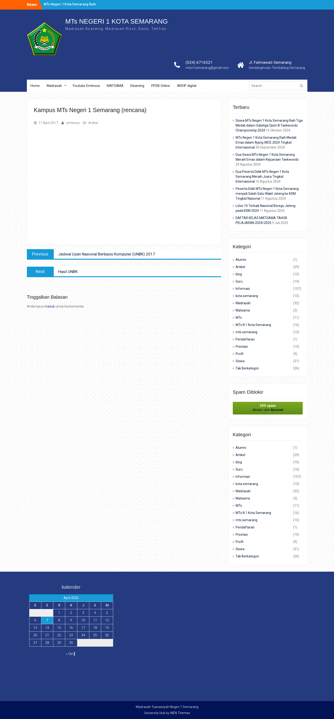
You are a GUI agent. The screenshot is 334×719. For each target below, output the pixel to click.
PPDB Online (160, 86)
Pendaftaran (245, 339)
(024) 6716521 (199, 62)
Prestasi (242, 346)
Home (35, 86)
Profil (239, 354)
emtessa (72, 123)
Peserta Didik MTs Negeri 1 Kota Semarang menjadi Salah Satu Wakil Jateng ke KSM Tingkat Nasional (267, 193)
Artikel (93, 123)
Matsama (243, 310)
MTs (239, 317)
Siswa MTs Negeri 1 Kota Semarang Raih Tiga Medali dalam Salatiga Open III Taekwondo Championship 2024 (269, 125)
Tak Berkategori (247, 368)
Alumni (241, 260)
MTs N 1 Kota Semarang (253, 325)
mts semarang (246, 332)
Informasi (243, 288)
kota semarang (247, 296)
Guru (239, 281)
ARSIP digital (186, 86)
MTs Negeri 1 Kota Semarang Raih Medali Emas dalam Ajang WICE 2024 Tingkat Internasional (266, 142)
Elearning (137, 86)
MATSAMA (115, 86)
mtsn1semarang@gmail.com (207, 68)
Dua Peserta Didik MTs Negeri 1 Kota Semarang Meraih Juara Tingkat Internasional (262, 176)
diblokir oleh (267, 408)
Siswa (240, 361)
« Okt (69, 654)
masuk (50, 306)
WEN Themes (180, 713)
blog (239, 274)
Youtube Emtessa (86, 86)
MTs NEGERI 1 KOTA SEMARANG (116, 21)
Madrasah (54, 86)
